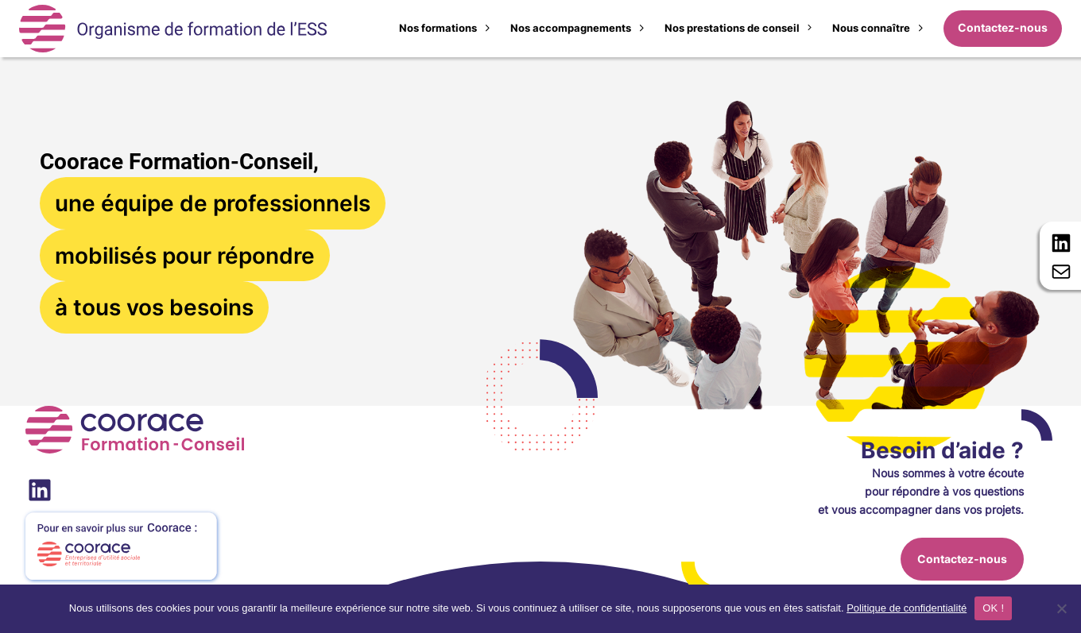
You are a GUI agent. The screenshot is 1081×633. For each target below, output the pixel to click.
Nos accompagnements (570, 28)
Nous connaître (871, 28)
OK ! (993, 608)
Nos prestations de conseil (732, 28)
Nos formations (438, 28)
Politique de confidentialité (907, 608)
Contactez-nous (1003, 27)
